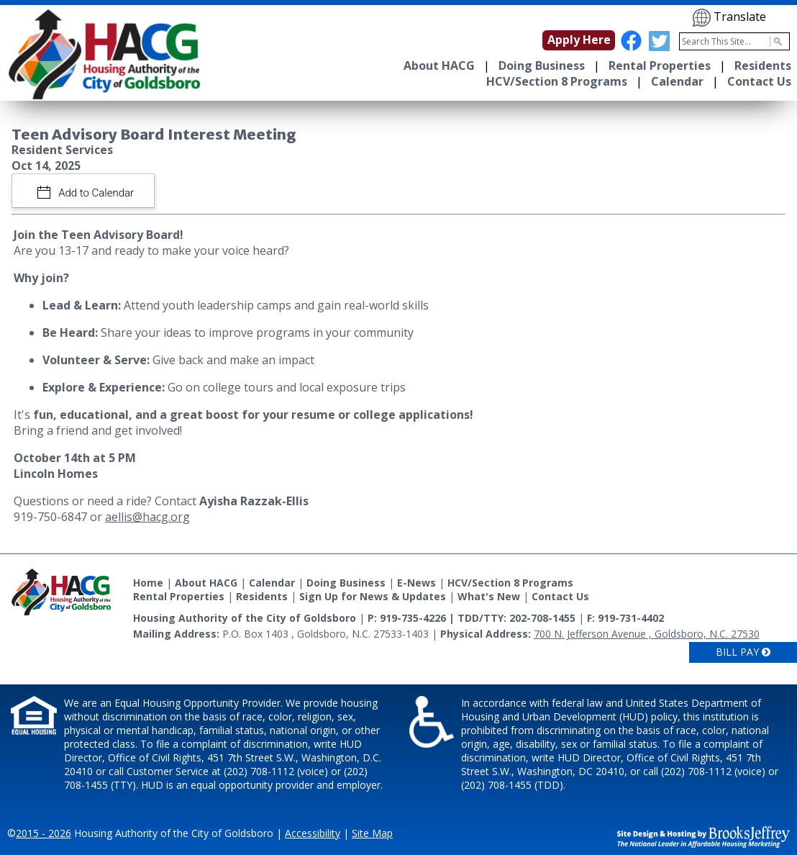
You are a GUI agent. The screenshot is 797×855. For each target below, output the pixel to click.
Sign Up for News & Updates (372, 596)
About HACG (439, 65)
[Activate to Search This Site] (776, 41)
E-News (416, 582)
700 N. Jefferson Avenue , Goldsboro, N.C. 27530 (647, 634)
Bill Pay (743, 652)
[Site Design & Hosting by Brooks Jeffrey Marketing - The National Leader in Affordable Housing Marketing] (703, 835)
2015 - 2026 (43, 833)
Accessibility (312, 833)
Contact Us (759, 81)
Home (148, 582)
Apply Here (579, 40)
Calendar (677, 81)
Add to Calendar (95, 192)
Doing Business (541, 65)
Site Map (372, 833)
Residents (762, 65)
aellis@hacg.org (147, 517)
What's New (488, 596)
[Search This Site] (734, 41)
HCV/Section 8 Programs (556, 81)
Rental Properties (660, 65)
